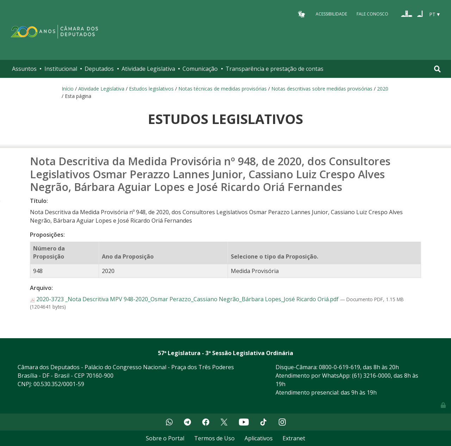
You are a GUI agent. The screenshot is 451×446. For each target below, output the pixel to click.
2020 (382, 88)
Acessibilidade (331, 14)
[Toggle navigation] (437, 69)
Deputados (99, 69)
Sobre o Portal (165, 438)
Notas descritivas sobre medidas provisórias (321, 88)
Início (68, 88)
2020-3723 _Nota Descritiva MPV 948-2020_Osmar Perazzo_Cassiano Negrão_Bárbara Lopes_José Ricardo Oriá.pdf (185, 299)
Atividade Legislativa (148, 69)
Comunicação (200, 69)
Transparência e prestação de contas (274, 69)
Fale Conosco (372, 14)
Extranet (294, 438)
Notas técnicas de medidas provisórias (222, 88)
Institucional (60, 69)
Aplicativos (259, 438)
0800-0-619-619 (339, 367)
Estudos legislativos (151, 88)
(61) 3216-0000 (371, 375)
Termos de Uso (214, 438)
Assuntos (24, 69)
